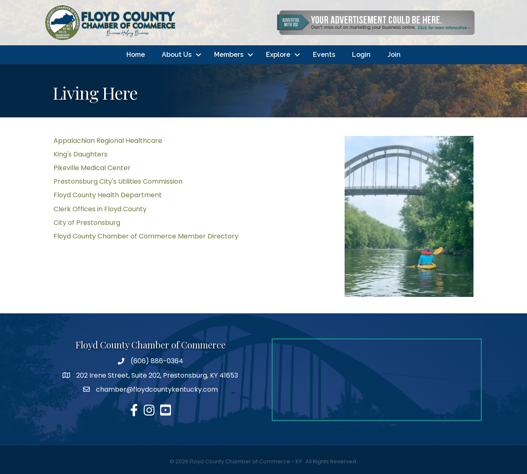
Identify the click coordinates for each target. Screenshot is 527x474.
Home (135, 54)
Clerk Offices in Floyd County (100, 209)
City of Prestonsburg (87, 222)
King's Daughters (80, 154)
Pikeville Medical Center (92, 168)
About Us (176, 54)
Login (361, 54)
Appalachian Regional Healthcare (108, 140)
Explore (278, 54)
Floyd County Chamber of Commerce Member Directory (146, 236)
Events (324, 54)
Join (394, 54)
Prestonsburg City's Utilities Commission (118, 181)
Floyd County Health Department (108, 195)
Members (228, 54)
